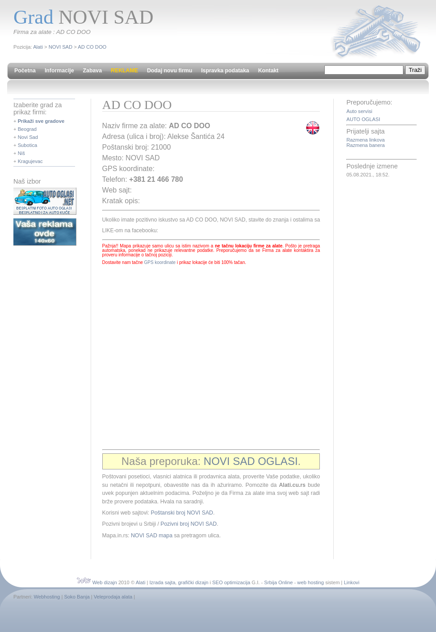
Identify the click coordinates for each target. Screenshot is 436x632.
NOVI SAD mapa (151, 535)
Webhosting (47, 596)
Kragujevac (30, 161)
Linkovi (352, 582)
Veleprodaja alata (113, 596)
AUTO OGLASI (363, 119)
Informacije (59, 70)
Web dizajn (104, 582)
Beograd (27, 129)
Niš (21, 153)
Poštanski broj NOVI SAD (182, 513)
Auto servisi (359, 111)
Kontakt (268, 70)
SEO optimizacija (231, 582)
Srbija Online (278, 582)
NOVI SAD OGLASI (251, 461)
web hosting (310, 582)
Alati (38, 47)
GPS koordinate (160, 262)
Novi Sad (28, 137)
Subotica (28, 145)
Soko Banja (76, 596)
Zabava (92, 70)
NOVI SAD (60, 47)
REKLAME (124, 70)
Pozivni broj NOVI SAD (188, 524)
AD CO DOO (92, 47)
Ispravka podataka (225, 70)
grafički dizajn (193, 582)
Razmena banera (365, 145)
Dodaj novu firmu (169, 70)
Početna (25, 70)
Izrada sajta (163, 582)
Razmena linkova (365, 139)
